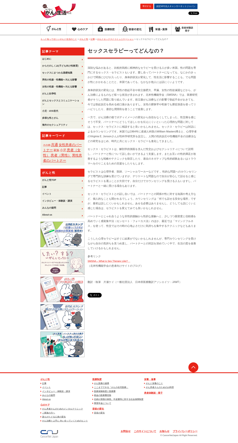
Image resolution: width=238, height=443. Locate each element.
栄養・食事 (150, 379)
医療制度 (97, 379)
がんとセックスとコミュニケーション (60, 102)
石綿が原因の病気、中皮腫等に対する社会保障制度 (118, 399)
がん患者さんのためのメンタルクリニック (62, 409)
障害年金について (102, 403)
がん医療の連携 (101, 383)
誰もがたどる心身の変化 (54, 417)
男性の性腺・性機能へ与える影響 (59, 79)
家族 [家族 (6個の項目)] (56, 150)
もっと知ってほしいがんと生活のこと (66, 11)
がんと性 (45, 379)
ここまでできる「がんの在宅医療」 (111, 387)
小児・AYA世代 (50, 111)
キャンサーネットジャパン (173, 6)
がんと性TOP (49, 180)
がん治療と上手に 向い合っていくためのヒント (65, 420)
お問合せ (121, 431)
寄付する (140, 6)
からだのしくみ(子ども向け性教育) (60, 65)
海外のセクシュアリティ (55, 124)
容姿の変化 (98, 408)
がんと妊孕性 (49, 93)
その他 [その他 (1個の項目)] (46, 145)
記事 (44, 187)
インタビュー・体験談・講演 (57, 200)
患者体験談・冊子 (153, 393)
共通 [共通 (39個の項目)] (54, 145)
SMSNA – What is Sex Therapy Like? (111, 261)
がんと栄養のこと (154, 383)
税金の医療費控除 (102, 395)
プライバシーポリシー (184, 431)
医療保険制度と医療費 (105, 391)
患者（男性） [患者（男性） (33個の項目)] (61, 155)
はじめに (46, 58)
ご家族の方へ (48, 413)
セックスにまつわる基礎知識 (57, 72)
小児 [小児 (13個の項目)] (63, 150)
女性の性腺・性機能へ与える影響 (59, 86)
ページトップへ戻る (193, 367)
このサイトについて (142, 431)
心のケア (45, 404)
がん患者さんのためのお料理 (160, 387)
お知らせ (162, 431)
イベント (46, 194)
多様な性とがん (50, 118)
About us (47, 214)
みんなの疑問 (49, 207)
